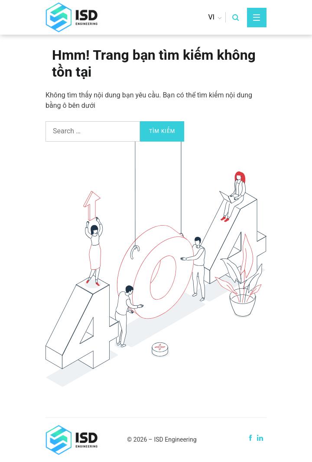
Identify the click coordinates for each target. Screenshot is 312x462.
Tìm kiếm (162, 131)
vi (211, 17)
